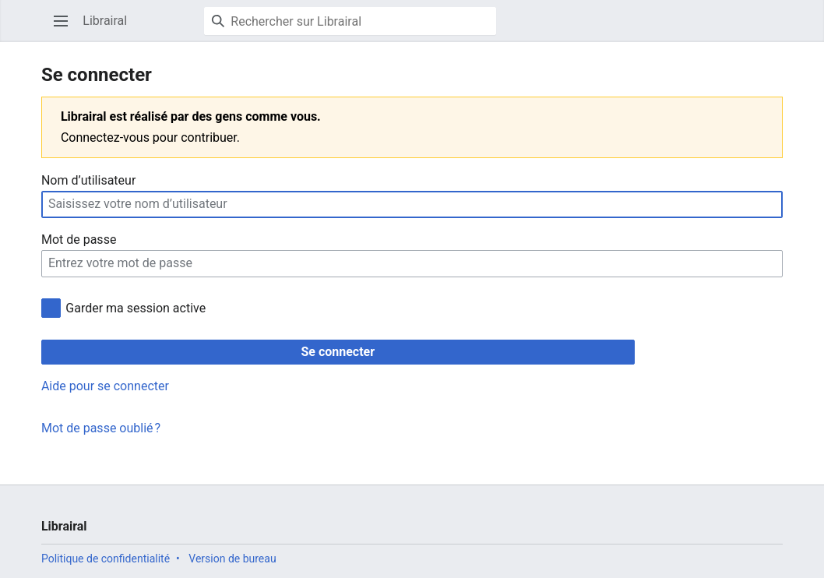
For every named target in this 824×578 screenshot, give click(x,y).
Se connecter (338, 351)
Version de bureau (232, 558)
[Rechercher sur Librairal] (350, 21)
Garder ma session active (135, 308)
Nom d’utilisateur (88, 180)
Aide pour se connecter (105, 386)
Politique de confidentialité (105, 558)
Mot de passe (78, 239)
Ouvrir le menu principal (66, 28)
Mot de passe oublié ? (100, 428)
